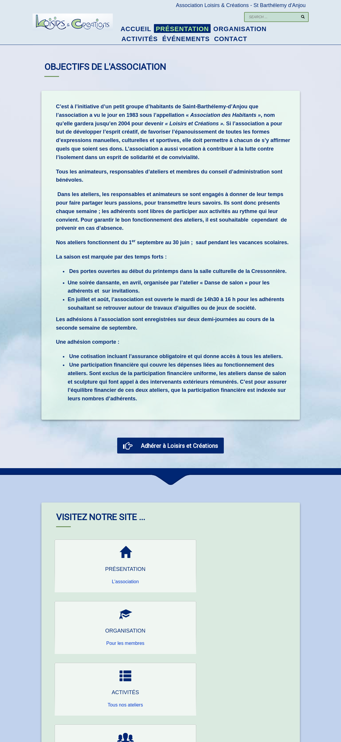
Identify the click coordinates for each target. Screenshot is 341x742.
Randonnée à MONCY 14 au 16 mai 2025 (286, 686)
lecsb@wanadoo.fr (127, 703)
